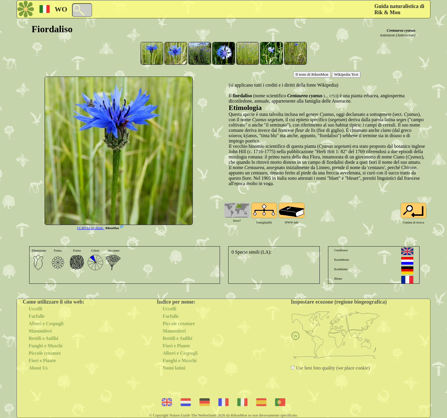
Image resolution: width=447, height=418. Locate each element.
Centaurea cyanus (401, 30)
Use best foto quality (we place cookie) (332, 367)
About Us (38, 367)
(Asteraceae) (405, 35)
